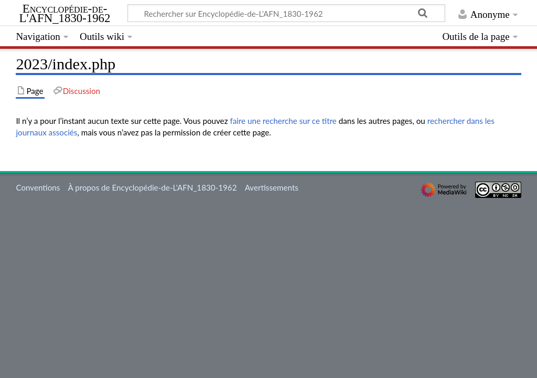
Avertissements (271, 187)
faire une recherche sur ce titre (283, 120)
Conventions (38, 187)
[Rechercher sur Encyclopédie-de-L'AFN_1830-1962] (286, 13)
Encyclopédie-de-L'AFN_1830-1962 (65, 13)
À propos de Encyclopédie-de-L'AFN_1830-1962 (152, 187)
